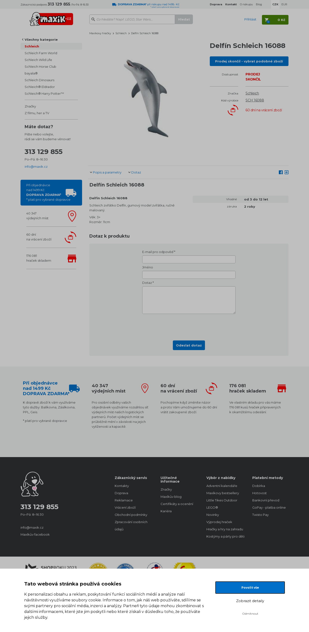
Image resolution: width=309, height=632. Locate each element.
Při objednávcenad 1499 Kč (48, 192)
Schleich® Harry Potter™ (44, 93)
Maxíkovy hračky (100, 33)
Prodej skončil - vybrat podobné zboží (249, 61)
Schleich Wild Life (38, 60)
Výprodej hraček (219, 522)
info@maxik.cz (36, 166)
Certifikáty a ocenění (177, 504)
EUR (284, 4)
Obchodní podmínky (131, 515)
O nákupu (246, 4)
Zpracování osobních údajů (131, 525)
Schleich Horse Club (40, 66)
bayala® (31, 73)
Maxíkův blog (171, 497)
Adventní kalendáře (221, 486)
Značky (30, 106)
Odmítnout (250, 613)
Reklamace (124, 500)
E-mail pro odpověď (157, 252)
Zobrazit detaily (250, 601)
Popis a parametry (107, 172)
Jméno (147, 267)
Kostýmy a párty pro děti (224, 536)
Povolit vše (250, 587)
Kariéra (166, 511)
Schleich (32, 46)
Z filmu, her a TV (37, 113)
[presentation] (189, 325)
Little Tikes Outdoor (221, 500)
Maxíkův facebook (35, 534)
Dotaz (136, 172)
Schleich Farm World (41, 53)
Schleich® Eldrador (40, 87)
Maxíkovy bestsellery (222, 493)
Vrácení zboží (125, 507)
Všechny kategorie (41, 39)
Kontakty (122, 486)
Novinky (212, 515)
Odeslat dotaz (189, 345)
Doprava (121, 493)
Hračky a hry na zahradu (224, 529)
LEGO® (212, 507)
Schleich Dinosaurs (39, 80)
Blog (259, 4)
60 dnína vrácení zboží (38, 237)
